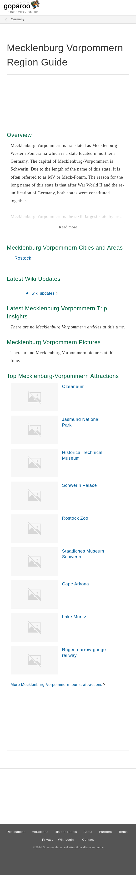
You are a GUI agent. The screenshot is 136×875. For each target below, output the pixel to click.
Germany (17, 19)
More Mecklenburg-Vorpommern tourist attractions (56, 685)
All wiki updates (40, 293)
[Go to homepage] (22, 8)
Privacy (47, 839)
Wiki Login (66, 839)
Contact (88, 839)
